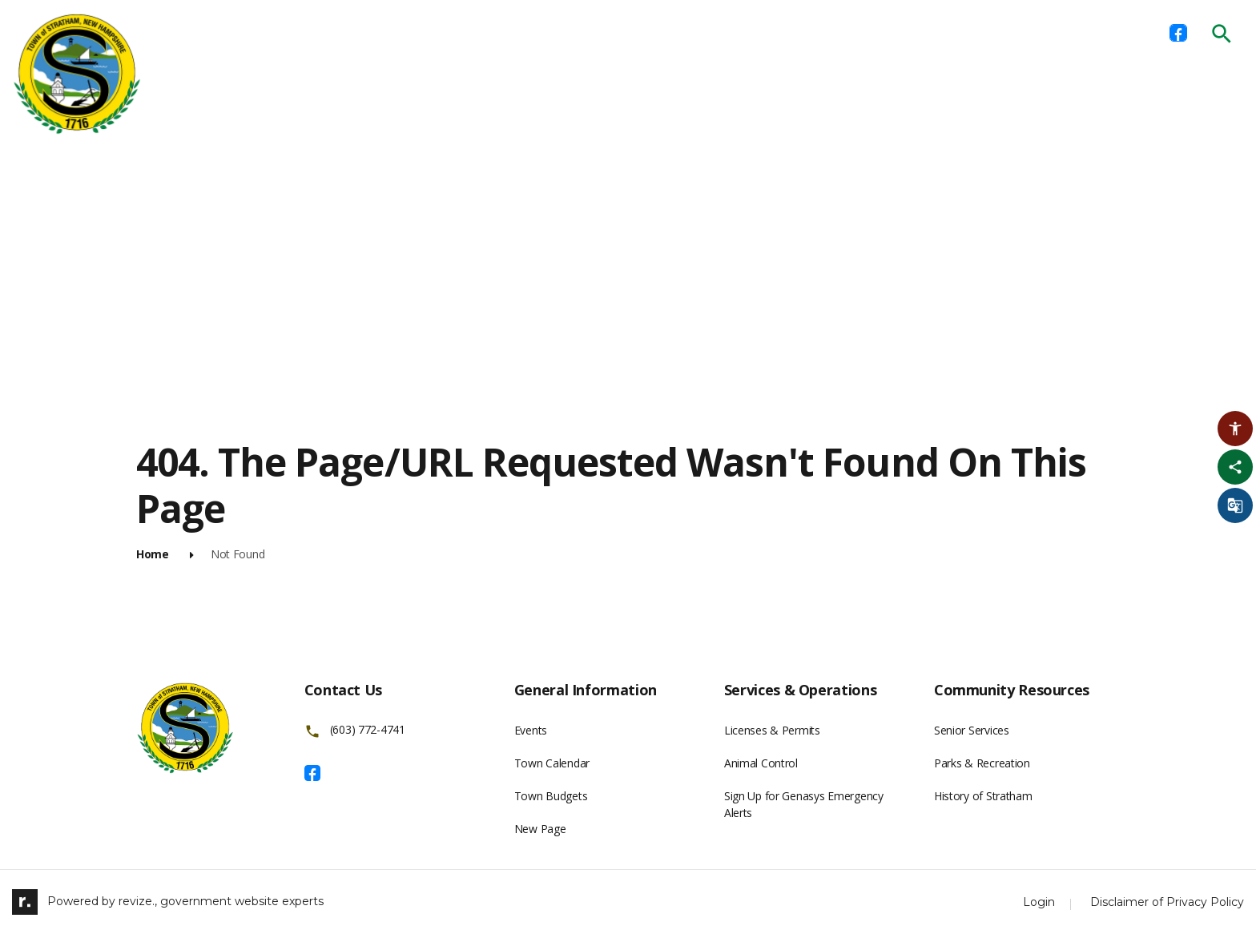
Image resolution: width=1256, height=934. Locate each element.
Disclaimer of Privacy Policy (1167, 902)
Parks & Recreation (982, 763)
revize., (138, 900)
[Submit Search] (1221, 33)
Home (250, 32)
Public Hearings (1032, 32)
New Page (540, 828)
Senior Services (971, 730)
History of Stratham (983, 795)
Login (1039, 902)
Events (530, 730)
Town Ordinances (779, 32)
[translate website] (1235, 505)
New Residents (908, 32)
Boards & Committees (479, 32)
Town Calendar (552, 763)
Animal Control (761, 763)
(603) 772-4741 (367, 730)
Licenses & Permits (636, 32)
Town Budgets (551, 795)
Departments (339, 32)
